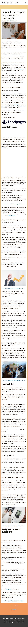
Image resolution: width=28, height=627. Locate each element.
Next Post (14, 609)
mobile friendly (11, 215)
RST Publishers (9, 2)
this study (16, 104)
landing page (20, 69)
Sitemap (22, 618)
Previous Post (14, 606)
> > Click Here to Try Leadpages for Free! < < (14, 204)
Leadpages (8, 589)
